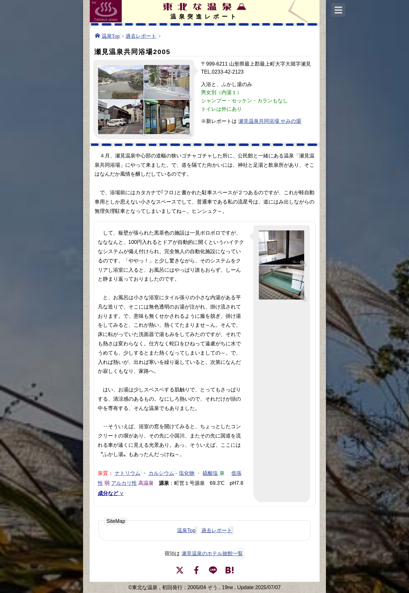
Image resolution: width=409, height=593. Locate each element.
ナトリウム (127, 472)
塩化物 (186, 472)
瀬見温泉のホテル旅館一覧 (212, 553)
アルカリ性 (124, 482)
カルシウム (161, 472)
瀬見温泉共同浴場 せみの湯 (269, 121)
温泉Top (111, 35)
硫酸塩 (210, 472)
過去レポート (141, 35)
